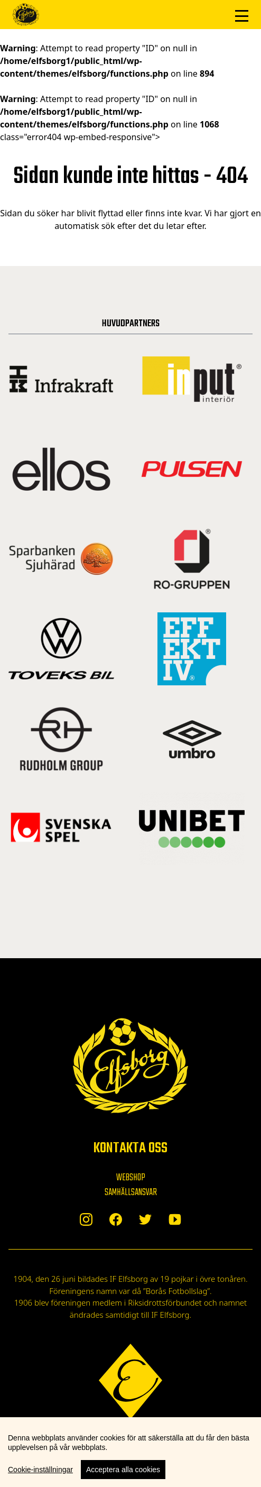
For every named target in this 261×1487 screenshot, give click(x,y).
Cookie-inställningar (40, 1469)
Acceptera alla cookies (123, 1469)
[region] (130, 1452)
